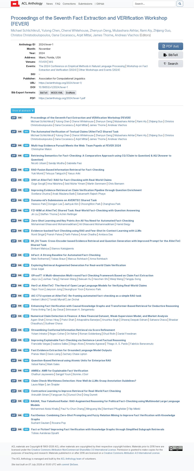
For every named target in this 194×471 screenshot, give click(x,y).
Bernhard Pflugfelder (114, 408)
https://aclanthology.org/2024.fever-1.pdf (62, 98)
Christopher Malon (41, 149)
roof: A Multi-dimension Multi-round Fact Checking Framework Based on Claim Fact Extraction (92, 275)
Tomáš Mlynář (57, 299)
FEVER (43, 61)
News (50, 3)
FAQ (58, 3)
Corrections (70, 3)
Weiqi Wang (116, 279)
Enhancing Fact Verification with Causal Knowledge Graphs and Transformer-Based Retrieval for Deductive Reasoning (105, 305)
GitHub (99, 3)
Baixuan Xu (84, 279)
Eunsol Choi (74, 394)
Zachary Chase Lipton (74, 353)
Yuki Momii (37, 173)
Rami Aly (146, 30)
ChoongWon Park (91, 203)
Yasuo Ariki (74, 173)
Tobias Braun (58, 258)
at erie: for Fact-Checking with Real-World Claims (71, 179)
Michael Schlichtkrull (25, 30)
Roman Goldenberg (90, 333)
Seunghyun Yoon (74, 289)
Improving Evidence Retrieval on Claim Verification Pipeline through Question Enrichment (86, 190)
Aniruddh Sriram (40, 394)
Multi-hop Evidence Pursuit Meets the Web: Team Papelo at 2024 (76, 145)
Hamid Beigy (123, 224)
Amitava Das (105, 234)
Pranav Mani (38, 353)
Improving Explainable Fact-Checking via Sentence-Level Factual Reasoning (78, 340)
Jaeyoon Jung (54, 289)
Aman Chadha (88, 234)
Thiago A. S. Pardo (117, 343)
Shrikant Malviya (40, 248)
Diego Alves (77, 343)
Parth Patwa (71, 234)
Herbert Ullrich (39, 299)
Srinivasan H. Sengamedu (79, 309)
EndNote (70, 92)
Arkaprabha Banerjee (88, 319)
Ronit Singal (38, 234)
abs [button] (26, 131)
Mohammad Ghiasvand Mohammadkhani (54, 224)
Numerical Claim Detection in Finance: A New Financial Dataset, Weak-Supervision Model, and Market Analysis (99, 316)
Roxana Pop (59, 422)
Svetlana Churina (40, 193)
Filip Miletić (134, 408)
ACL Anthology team (71, 458)
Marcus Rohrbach (78, 258)
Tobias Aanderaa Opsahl (45, 433)
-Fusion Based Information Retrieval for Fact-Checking (67, 169)
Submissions (86, 3)
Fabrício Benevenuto (141, 343)
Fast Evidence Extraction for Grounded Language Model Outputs (71, 350)
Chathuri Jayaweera (42, 374)
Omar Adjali (37, 268)
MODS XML (57, 92)
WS (51, 61)
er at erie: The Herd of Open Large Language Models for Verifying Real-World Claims (89, 285)
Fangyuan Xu (58, 394)
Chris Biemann (116, 183)
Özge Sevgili (38, 183)
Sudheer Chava (53, 323)
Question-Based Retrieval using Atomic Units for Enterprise (71, 360)
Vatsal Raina (38, 364)
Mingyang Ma (93, 408)
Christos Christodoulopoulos (30, 35)
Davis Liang (53, 353)
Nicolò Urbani (38, 163)
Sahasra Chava (158, 319)
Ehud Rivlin (109, 333)
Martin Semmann (96, 183)
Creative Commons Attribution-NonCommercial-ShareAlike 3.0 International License (73, 449)
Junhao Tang (50, 279)
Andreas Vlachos (127, 35)
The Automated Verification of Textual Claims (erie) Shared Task (74, 131)
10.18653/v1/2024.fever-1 (53, 87)
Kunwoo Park (93, 289)
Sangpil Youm (63, 374)
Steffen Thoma (48, 214)
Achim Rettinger (68, 214)
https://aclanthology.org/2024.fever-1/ (60, 82)
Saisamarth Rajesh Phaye (91, 193)
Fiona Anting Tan (40, 309)
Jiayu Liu (36, 279)
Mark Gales (53, 364)
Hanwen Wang (68, 279)
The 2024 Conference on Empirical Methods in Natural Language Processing (82, 66)
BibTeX (44, 92)
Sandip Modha (56, 163)
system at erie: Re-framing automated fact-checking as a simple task (86, 295)
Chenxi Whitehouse (74, 30)
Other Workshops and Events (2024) (99, 69)
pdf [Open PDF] (13, 117)
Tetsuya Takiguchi (55, 173)
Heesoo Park (38, 203)
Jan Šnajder (53, 384)
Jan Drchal (73, 299)
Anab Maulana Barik (63, 193)
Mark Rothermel (40, 258)
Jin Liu (34, 214)
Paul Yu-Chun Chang (72, 408)
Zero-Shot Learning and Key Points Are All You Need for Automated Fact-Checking (82, 220)
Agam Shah (37, 319)
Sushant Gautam (40, 422)
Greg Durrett (90, 394)
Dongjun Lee (55, 203)
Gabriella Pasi (74, 163)
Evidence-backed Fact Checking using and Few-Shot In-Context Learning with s (86, 230)
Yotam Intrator (39, 333)
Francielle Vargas (40, 343)
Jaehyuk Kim (71, 203)
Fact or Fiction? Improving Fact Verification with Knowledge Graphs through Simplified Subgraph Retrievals (97, 429)
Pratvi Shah (67, 319)
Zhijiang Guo (161, 30)
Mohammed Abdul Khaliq (45, 408)
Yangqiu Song (133, 279)
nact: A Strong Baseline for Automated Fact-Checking (65, 255)
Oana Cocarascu (63, 35)
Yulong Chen (50, 30)
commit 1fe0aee (70, 464)
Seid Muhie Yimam (75, 183)
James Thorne (103, 35)
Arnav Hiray (52, 319)
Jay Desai (57, 309)
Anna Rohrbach (99, 258)
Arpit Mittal (84, 35)
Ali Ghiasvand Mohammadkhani (96, 224)
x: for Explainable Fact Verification (59, 370)
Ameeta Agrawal (95, 343)
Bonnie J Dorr (80, 374)
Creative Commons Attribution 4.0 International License (132, 453)
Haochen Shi (100, 279)
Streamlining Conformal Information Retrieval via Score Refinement (73, 329)
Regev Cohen (57, 333)
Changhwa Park (111, 203)
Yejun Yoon (37, 289)
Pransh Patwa (54, 234)
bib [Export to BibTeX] (19, 117)
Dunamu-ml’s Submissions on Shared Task (64, 200)
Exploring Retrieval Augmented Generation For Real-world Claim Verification (78, 265)
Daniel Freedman (126, 333)
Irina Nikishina (55, 183)
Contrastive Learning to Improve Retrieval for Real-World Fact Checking (76, 391)
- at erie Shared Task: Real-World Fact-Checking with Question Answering (85, 210)
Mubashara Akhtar (125, 30)
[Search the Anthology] (154, 4)
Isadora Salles (60, 343)
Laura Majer (37, 384)
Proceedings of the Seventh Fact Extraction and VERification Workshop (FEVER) (89, 21)
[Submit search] (180, 4)
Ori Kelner (72, 333)
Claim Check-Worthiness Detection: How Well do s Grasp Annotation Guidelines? (83, 380)
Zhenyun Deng (100, 30)
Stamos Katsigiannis (62, 248)
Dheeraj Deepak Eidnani (134, 319)
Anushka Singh (110, 319)
